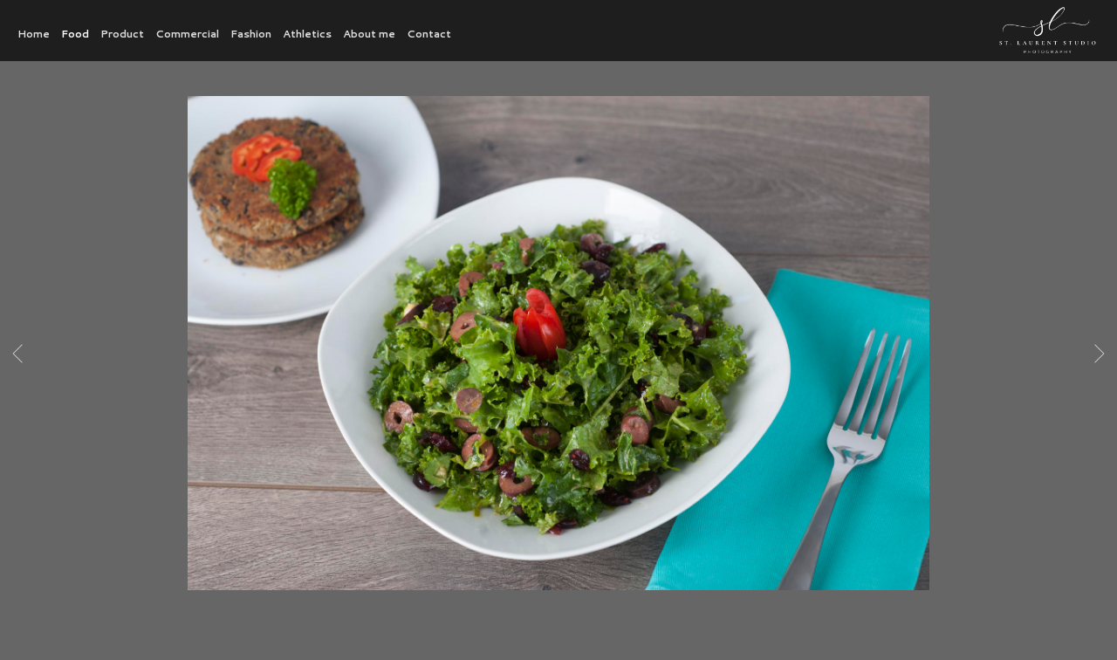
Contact (429, 33)
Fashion (250, 33)
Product (122, 33)
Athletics (307, 33)
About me (369, 33)
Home (33, 33)
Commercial (187, 33)
